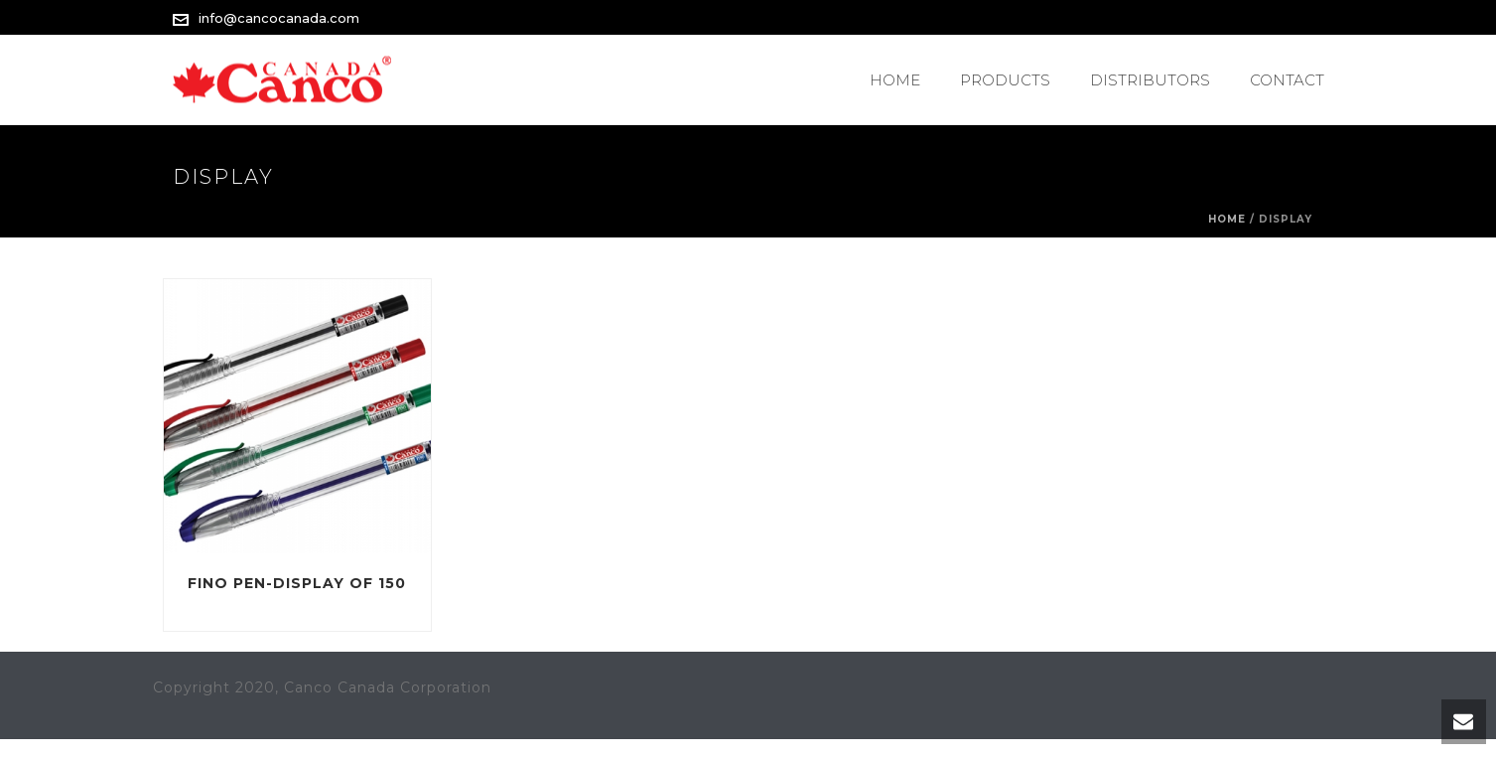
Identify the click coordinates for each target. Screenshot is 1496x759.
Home (895, 80)
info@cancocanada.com (279, 18)
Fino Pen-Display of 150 (297, 583)
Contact (1287, 80)
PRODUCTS (1005, 80)
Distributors (1150, 80)
